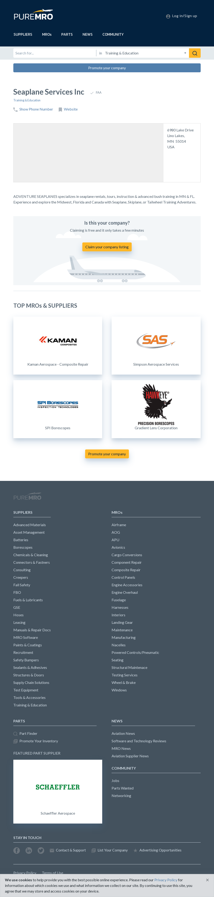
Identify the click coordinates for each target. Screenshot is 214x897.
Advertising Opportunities (157, 850)
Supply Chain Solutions (31, 682)
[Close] (207, 880)
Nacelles (119, 645)
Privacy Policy (24, 872)
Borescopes (23, 547)
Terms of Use (52, 872)
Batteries (20, 539)
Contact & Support (68, 850)
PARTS (67, 34)
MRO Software (25, 637)
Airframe (119, 524)
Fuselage (119, 600)
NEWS (88, 34)
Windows (119, 690)
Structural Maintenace (129, 667)
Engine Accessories (127, 585)
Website (68, 109)
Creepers (20, 577)
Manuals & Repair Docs (32, 630)
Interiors (118, 615)
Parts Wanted (123, 788)
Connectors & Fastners (31, 562)
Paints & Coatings (27, 645)
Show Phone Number (33, 109)
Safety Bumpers (26, 660)
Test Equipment (25, 690)
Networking (121, 795)
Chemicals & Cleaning (30, 554)
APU (115, 539)
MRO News (121, 748)
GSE (16, 607)
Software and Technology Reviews (139, 741)
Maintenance (122, 630)
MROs (46, 34)
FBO (17, 592)
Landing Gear (122, 622)
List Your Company (109, 850)
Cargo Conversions (127, 554)
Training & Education (26, 100)
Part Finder (25, 733)
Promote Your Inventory (35, 741)
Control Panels (123, 577)
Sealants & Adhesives (30, 667)
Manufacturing (124, 637)
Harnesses (120, 607)
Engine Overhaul (125, 592)
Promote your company (107, 67)
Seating (117, 660)
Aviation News (123, 733)
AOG (116, 532)
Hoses (18, 615)
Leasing (19, 622)
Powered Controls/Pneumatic (135, 652)
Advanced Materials (29, 524)
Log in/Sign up (181, 16)
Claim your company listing (107, 247)
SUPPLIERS (23, 34)
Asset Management (29, 532)
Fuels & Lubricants (28, 600)
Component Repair (127, 562)
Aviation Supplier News (130, 756)
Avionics (118, 547)
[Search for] (54, 53)
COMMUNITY (113, 34)
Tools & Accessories (29, 697)
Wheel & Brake (124, 682)
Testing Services (125, 675)
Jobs (115, 780)
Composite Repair (126, 569)
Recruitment (23, 652)
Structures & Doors (28, 675)
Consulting (22, 569)
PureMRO (27, 498)
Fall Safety (21, 585)
